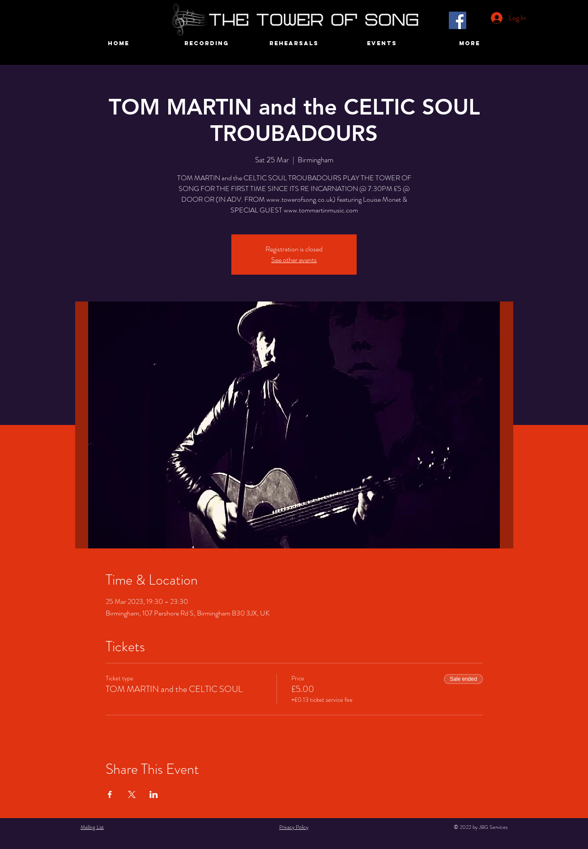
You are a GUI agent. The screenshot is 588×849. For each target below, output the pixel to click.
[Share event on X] (132, 794)
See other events (294, 260)
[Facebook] (457, 20)
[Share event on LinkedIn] (153, 794)
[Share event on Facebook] (110, 794)
